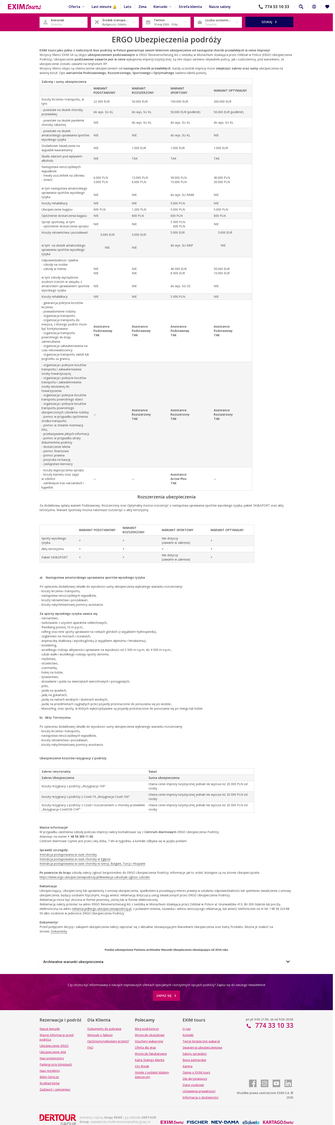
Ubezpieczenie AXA (53, 1052)
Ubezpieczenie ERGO (54, 1046)
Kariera (187, 1066)
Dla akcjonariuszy (195, 1079)
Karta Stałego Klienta (149, 1060)
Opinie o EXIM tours (196, 1072)
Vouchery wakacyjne (149, 1041)
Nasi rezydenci (50, 1071)
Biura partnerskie (194, 1060)
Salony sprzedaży (195, 1054)
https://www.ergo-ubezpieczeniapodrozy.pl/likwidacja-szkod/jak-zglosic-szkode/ (95, 877)
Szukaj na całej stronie (301, 7)
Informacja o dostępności (200, 1097)
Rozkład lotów (50, 1083)
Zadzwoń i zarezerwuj (55, 1089)
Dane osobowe (193, 1085)
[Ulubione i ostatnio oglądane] (327, 7)
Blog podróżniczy (147, 1029)
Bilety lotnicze (49, 1077)
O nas (187, 1029)
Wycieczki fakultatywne (151, 1054)
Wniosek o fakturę (100, 1035)
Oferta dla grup (145, 1047)
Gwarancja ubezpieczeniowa (202, 1047)
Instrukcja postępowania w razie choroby (68, 854)
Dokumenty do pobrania (104, 1029)
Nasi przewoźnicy (52, 1058)
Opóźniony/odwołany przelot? (108, 1041)
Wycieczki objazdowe (149, 1035)
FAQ (90, 1047)
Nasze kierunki (50, 1029)
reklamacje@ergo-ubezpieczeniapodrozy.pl (101, 909)
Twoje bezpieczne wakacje (201, 1041)
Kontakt (188, 1035)
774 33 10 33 (277, 7)
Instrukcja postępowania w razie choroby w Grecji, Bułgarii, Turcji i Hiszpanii (92, 863)
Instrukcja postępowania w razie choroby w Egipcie (75, 859)
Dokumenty (59, 931)
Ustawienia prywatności (199, 1091)
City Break (142, 1066)
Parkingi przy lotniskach (56, 1064)
